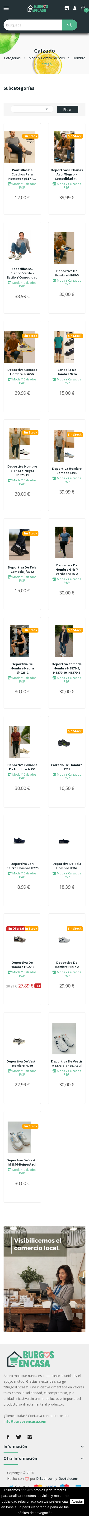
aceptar (77, 1501)
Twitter (18, 1437)
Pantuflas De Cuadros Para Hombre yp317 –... (22, 174)
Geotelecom (68, 1478)
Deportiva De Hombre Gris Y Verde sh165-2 (67, 569)
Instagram (29, 1437)
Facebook (8, 1437)
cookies (27, 1490)
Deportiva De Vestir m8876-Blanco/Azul (66, 1063)
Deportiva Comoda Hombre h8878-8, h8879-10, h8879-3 (67, 668)
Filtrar (67, 109)
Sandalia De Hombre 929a (66, 372)
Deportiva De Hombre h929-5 (67, 273)
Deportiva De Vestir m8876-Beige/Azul (22, 1162)
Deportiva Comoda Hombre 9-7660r (22, 372)
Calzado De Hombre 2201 (66, 767)
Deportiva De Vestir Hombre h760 (22, 1063)
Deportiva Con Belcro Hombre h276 (22, 866)
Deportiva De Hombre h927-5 (22, 964)
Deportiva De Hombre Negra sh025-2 (22, 668)
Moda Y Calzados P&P (22, 186)
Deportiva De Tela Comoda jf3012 (22, 569)
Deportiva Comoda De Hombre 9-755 (22, 767)
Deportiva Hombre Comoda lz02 (67, 470)
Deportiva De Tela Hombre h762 (66, 866)
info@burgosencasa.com (25, 1421)
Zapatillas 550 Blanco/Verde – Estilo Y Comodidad (22, 273)
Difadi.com (45, 1478)
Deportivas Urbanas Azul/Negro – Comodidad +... (67, 174)
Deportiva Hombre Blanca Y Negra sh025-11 (22, 470)
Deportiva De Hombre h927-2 (67, 964)
